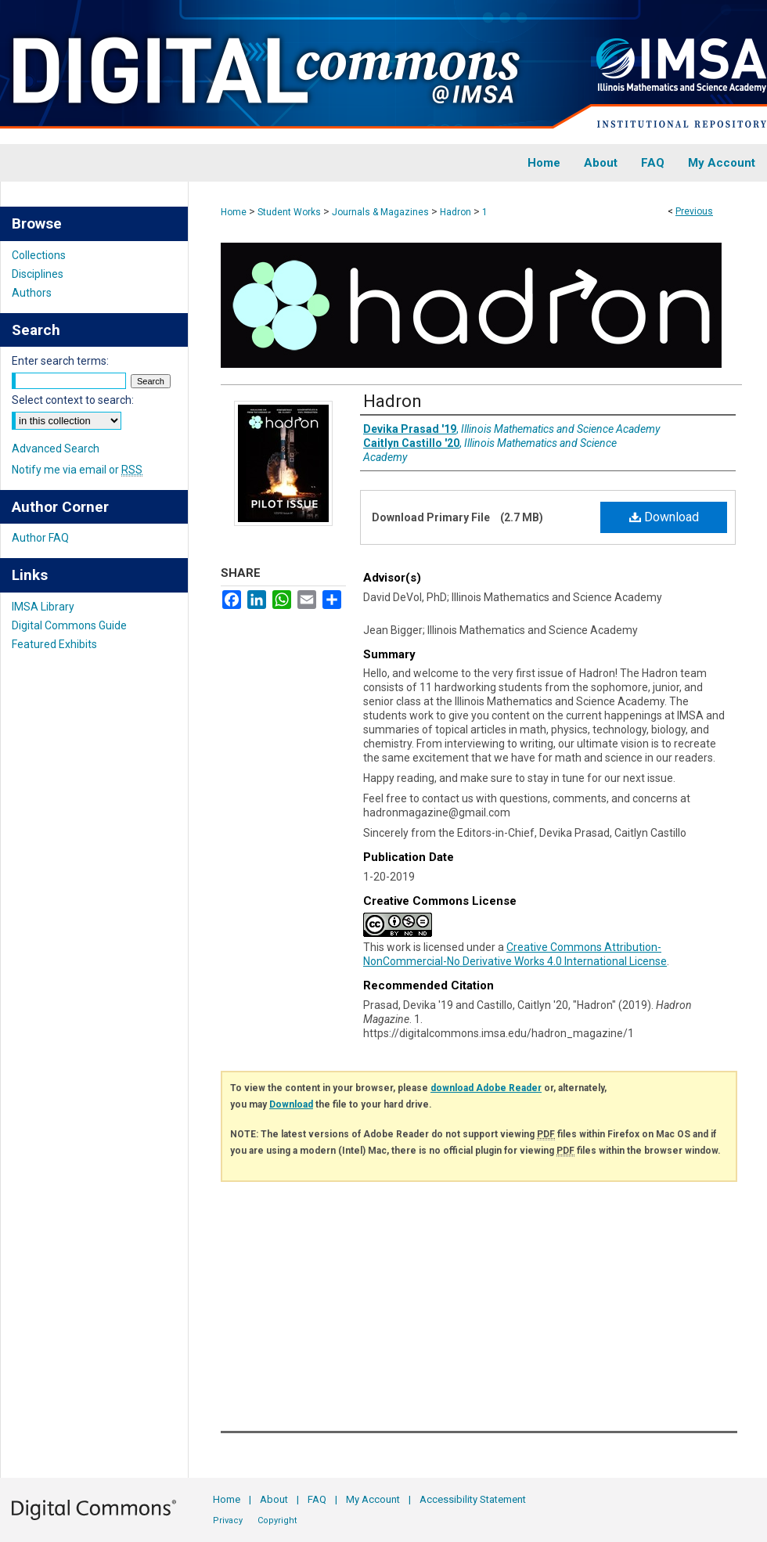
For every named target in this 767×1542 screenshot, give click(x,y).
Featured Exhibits (54, 644)
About (274, 1499)
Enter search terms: (60, 361)
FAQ (317, 1499)
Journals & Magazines (380, 212)
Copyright (277, 1520)
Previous (694, 211)
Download (664, 517)
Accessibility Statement (473, 1499)
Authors (32, 292)
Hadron (455, 212)
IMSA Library (43, 606)
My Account (373, 1499)
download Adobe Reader (486, 1088)
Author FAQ (40, 537)
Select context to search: (73, 400)
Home (234, 212)
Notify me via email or (77, 469)
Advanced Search (55, 448)
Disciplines (37, 274)
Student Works (289, 212)
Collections (39, 255)
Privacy (228, 1520)
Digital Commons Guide (69, 625)
